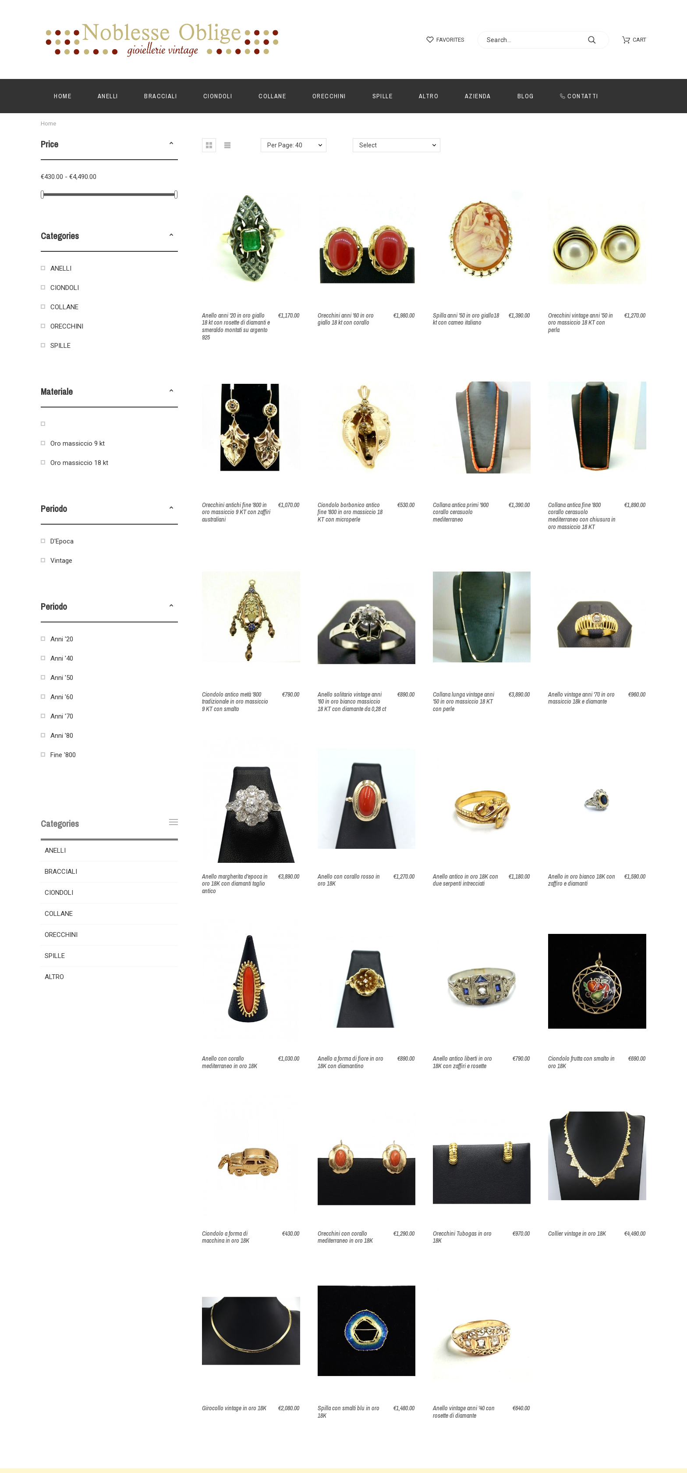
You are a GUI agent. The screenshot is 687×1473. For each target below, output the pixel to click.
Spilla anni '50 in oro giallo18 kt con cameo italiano (466, 319)
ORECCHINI (66, 326)
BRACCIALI (61, 872)
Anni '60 (61, 697)
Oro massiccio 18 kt (79, 463)
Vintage (61, 561)
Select (368, 145)
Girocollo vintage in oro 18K (234, 1408)
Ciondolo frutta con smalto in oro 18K (581, 1062)
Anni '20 (61, 639)
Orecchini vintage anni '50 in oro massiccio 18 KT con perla (580, 322)
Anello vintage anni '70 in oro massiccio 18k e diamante (581, 698)
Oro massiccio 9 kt (77, 443)
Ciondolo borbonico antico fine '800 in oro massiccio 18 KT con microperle (350, 512)
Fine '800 (63, 755)
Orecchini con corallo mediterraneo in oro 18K (345, 1237)
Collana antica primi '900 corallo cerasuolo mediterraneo (461, 512)
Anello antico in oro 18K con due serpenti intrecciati (465, 880)
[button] (171, 144)
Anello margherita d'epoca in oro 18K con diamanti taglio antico (235, 883)
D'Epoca (62, 541)
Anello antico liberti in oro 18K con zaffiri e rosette (462, 1062)
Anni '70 (61, 716)
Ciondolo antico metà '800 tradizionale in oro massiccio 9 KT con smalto (235, 701)
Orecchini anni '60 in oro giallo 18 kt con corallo (346, 319)
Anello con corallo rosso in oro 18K (349, 880)
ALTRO (54, 977)
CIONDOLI (64, 288)
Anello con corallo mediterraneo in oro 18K (229, 1062)
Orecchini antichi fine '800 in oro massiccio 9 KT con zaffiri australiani (236, 512)
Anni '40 (61, 658)
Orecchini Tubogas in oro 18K (462, 1237)
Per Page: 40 (284, 145)
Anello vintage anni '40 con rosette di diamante (464, 1411)
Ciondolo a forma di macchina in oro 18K (225, 1237)
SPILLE (60, 346)
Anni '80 (61, 736)
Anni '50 (61, 678)
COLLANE (64, 307)
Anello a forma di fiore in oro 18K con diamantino (350, 1062)
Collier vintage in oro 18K (577, 1233)
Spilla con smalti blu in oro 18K (348, 1411)
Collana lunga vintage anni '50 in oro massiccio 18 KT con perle (463, 701)
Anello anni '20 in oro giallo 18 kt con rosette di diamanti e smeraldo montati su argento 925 (236, 326)
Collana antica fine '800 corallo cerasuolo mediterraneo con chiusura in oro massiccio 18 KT (582, 516)
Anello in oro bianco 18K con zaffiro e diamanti (581, 880)
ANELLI (60, 268)
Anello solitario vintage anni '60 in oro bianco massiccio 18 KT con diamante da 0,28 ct (352, 701)
